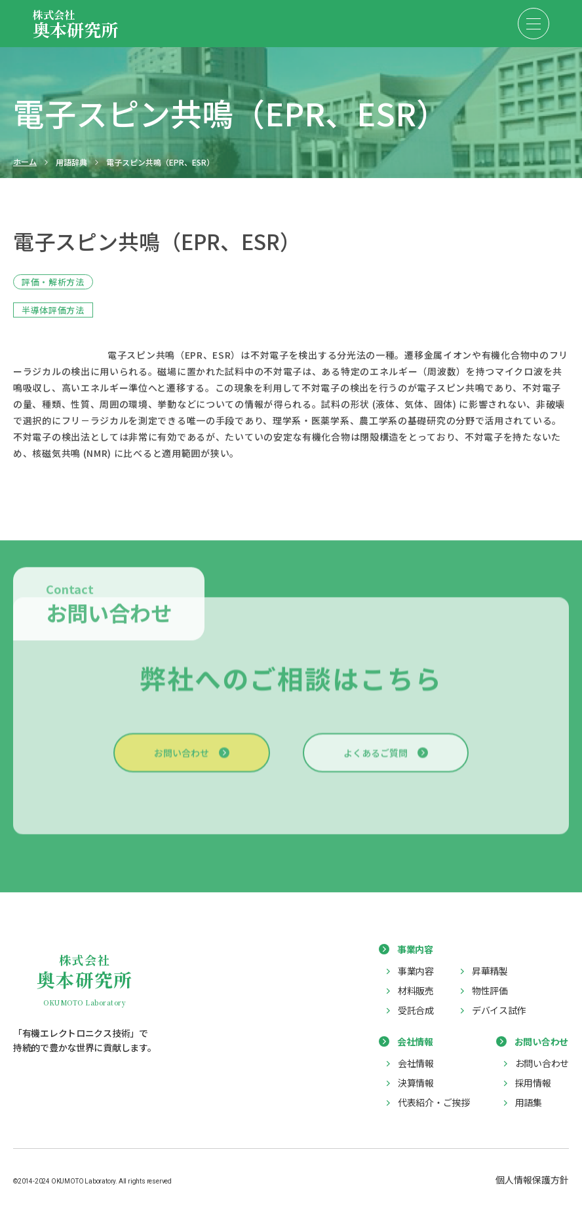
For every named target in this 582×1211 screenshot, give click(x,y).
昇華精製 (490, 970)
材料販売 (416, 990)
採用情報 (533, 1082)
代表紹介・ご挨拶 (434, 1102)
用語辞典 (71, 162)
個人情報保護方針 (532, 1179)
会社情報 (416, 1063)
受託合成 (416, 1010)
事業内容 (416, 970)
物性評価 (490, 990)
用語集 (528, 1102)
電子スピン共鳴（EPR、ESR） (160, 162)
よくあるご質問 (375, 759)
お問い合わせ (181, 759)
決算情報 (416, 1082)
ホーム (25, 162)
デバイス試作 (499, 1010)
